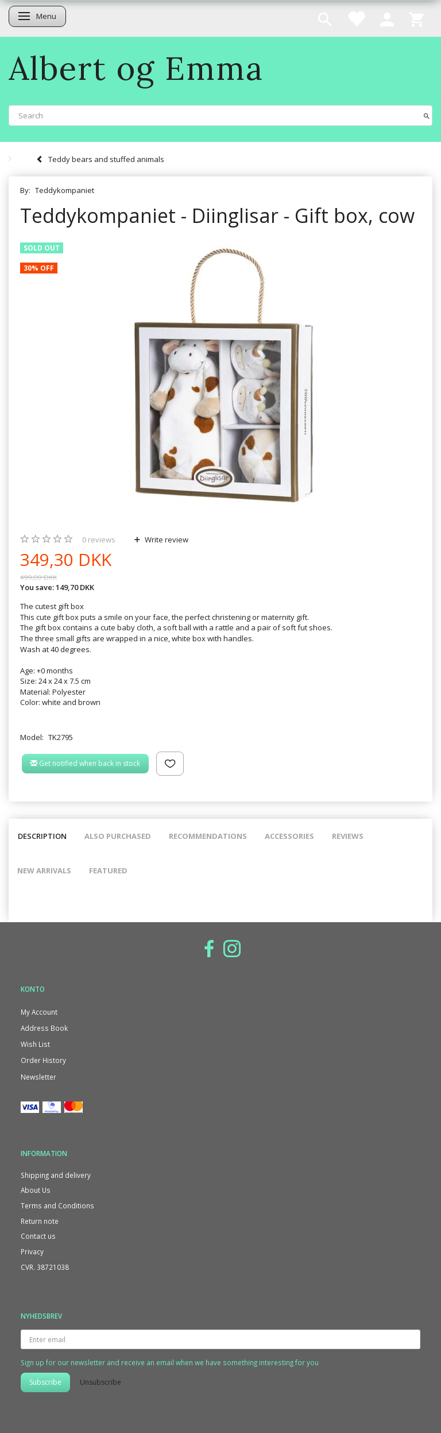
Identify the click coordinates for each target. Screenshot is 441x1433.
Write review (165, 539)
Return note (40, 1221)
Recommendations (208, 836)
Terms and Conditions (57, 1205)
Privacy (32, 1251)
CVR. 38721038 (45, 1267)
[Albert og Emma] (136, 68)
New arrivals (44, 870)
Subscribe (45, 1382)
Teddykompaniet (64, 190)
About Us (36, 1190)
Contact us (38, 1236)
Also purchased (117, 836)
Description (42, 836)
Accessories (289, 836)
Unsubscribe (100, 1382)
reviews (98, 539)
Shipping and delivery (56, 1175)
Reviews (347, 836)
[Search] (427, 115)
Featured (108, 870)
